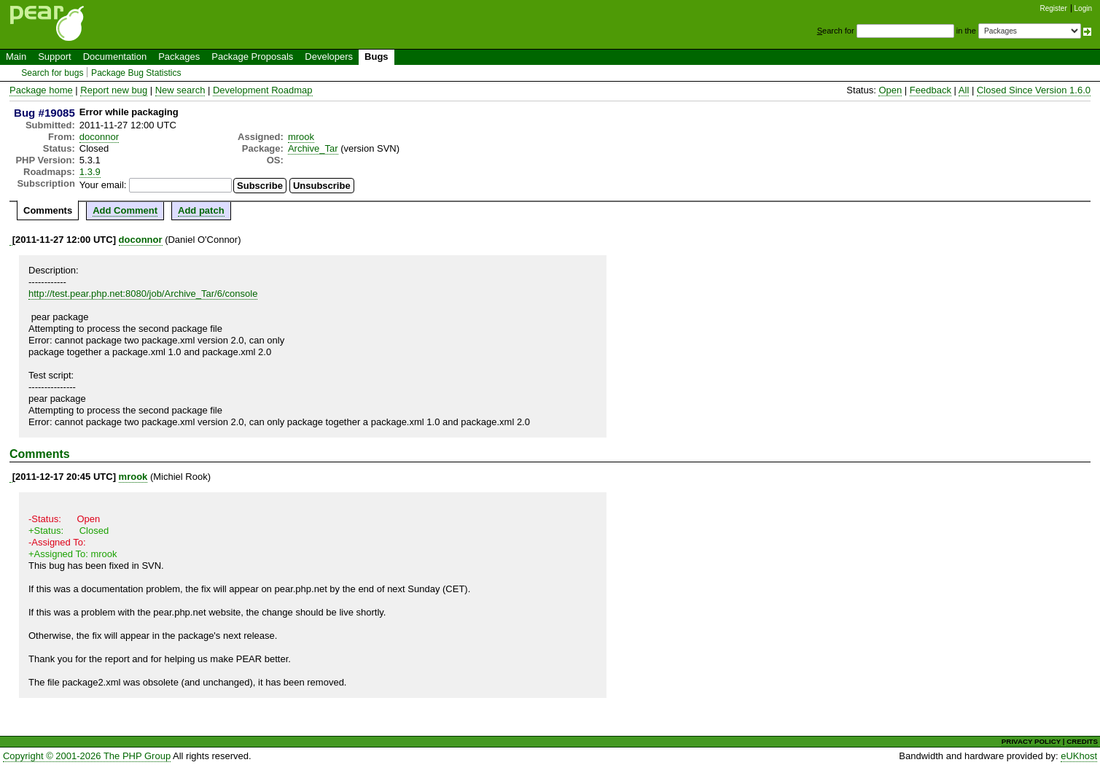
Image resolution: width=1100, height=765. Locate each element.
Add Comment (125, 210)
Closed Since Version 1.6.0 (1034, 90)
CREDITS (1082, 741)
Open (890, 90)
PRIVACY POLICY (1031, 741)
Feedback (930, 90)
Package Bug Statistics (136, 73)
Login (1083, 8)
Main (16, 56)
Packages (179, 56)
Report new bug (113, 90)
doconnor (99, 136)
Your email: (103, 184)
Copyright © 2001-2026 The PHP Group (87, 755)
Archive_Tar (313, 148)
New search (180, 90)
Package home (41, 90)
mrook (301, 136)
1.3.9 (90, 171)
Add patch (201, 210)
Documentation (115, 56)
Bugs (376, 56)
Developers (329, 56)
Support (54, 56)
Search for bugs (52, 73)
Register (1053, 8)
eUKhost (1079, 755)
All (964, 90)
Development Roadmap (263, 90)
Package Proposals (252, 56)
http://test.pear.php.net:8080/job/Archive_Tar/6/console (142, 293)
